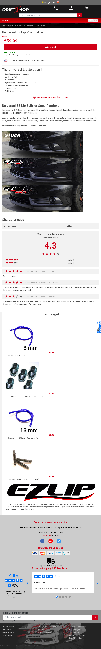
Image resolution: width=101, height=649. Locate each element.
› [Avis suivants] (98, 582)
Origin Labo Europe (77, 635)
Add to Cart (50, 47)
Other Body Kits (20, 25)
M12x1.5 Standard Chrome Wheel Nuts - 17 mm (26, 397)
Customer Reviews (44, 632)
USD (90, 20)
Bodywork (9, 25)
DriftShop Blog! (75, 638)
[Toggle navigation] (7, 20)
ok (95, 617)
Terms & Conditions (77, 627)
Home (3, 25)
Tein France (74, 632)
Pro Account (41, 630)
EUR (95, 20)
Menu (7, 20)
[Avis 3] (63, 597)
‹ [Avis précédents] (27, 582)
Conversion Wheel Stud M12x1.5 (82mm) (23, 479)
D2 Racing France (76, 630)
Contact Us (6, 630)
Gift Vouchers (8, 627)
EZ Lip (4, 36)
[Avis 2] (60, 597)
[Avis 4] (66, 597)
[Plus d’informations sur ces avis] (24, 592)
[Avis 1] (57, 597)
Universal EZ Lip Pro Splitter (36, 25)
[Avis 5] (70, 597)
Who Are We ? (8, 632)
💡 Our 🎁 (50, 2)
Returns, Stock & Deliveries (47, 627)
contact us (46, 535)
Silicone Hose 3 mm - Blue (18, 355)
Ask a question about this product (50, 97)
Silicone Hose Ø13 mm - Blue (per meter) (23, 438)
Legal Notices (7, 635)
